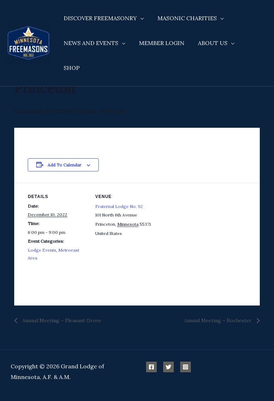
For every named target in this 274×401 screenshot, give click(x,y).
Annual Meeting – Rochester (218, 320)
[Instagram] (185, 367)
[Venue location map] (200, 231)
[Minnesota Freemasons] (28, 29)
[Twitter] (168, 367)
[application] (139, 18)
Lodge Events (42, 250)
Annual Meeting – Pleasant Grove (61, 320)
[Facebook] (151, 367)
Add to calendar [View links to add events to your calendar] (64, 164)
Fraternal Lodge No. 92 (119, 206)
